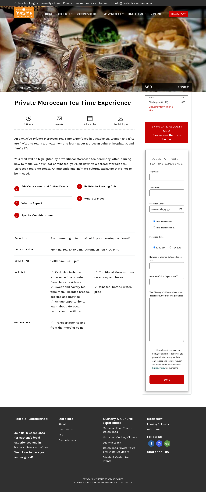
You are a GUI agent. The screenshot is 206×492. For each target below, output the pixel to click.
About (62, 424)
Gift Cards (153, 429)
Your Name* (166, 175)
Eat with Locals (112, 13)
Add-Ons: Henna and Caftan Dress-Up (44, 189)
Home (48, 13)
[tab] (43, 189)
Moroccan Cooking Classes (120, 437)
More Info (156, 13)
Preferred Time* (156, 237)
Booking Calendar (158, 424)
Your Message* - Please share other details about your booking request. (166, 316)
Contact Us (66, 429)
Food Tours (63, 13)
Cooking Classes (86, 13)
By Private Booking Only (100, 186)
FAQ (61, 435)
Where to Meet (94, 198)
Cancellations (67, 440)
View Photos (30, 87)
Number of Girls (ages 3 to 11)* (166, 279)
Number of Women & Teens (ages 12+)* (166, 261)
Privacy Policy (158, 368)
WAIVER (119, 479)
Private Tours (135, 13)
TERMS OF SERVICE (106, 479)
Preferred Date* (166, 207)
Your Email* (166, 190)
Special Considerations (37, 215)
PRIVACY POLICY (90, 479)
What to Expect (31, 203)
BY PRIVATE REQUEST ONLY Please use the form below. (167, 133)
